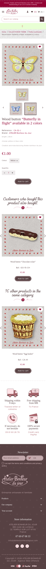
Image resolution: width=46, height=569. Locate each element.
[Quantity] (8, 173)
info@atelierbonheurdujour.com (23, 541)
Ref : (18, 268)
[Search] (22, 19)
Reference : (7, 130)
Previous (1, 235)
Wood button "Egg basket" (23, 354)
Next (45, 235)
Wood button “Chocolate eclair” (23, 262)
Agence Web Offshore (28, 561)
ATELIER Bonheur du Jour (20, 133)
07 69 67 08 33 (23, 536)
